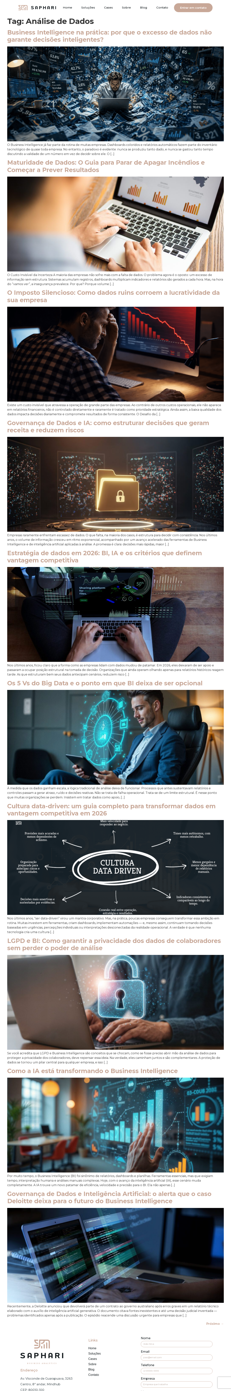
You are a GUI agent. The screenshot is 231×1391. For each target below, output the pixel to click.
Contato (162, 7)
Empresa (148, 1378)
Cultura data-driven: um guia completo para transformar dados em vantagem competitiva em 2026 (111, 809)
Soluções (88, 7)
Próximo (215, 1324)
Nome (145, 1338)
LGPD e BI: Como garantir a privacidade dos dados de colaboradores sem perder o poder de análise (114, 944)
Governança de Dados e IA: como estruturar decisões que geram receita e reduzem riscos (108, 426)
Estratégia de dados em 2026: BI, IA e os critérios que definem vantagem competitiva (104, 556)
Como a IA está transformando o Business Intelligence (92, 1071)
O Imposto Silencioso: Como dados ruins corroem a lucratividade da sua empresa (113, 296)
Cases (108, 7)
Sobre (126, 7)
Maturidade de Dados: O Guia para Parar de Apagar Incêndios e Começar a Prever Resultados (106, 166)
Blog (143, 7)
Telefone (147, 1365)
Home (67, 7)
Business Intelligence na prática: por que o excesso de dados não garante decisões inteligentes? (109, 36)
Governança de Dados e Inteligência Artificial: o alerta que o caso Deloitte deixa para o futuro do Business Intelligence (109, 1197)
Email (145, 1351)
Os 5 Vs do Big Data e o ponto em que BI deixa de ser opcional (105, 683)
